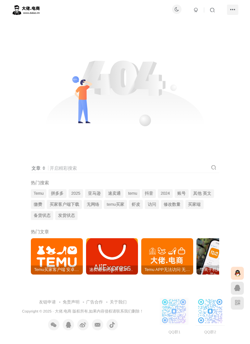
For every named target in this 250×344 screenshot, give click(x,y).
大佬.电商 (63, 311)
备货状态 (42, 215)
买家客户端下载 (64, 204)
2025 (76, 193)
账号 (181, 193)
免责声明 (71, 302)
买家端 (194, 204)
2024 (165, 193)
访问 (152, 204)
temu (132, 193)
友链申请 (47, 302)
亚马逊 (94, 193)
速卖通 (114, 193)
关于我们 (118, 302)
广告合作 (94, 302)
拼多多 (57, 193)
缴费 (38, 204)
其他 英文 (202, 193)
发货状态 (66, 215)
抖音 (149, 193)
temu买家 (115, 204)
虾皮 (136, 204)
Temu (39, 193)
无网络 (93, 204)
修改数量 (172, 204)
